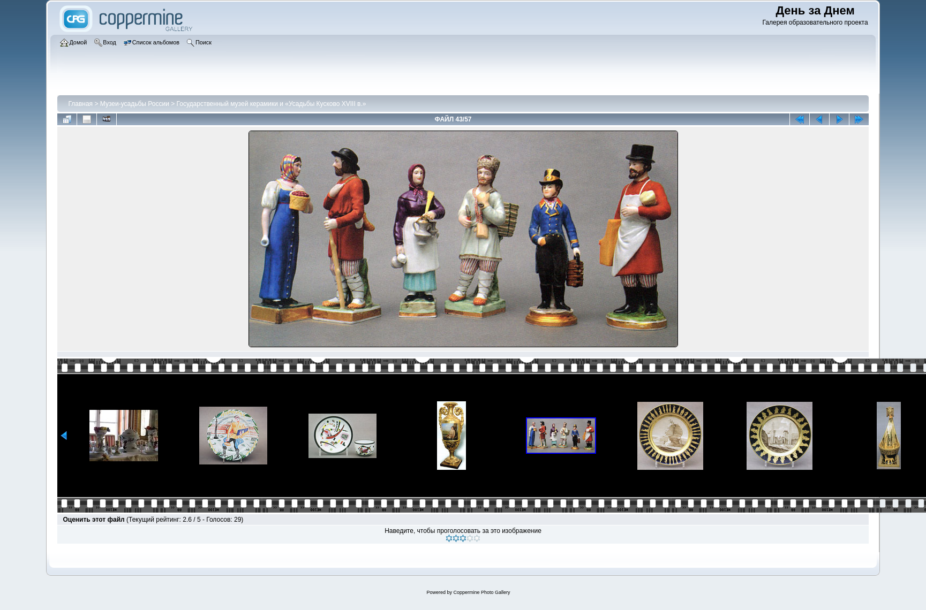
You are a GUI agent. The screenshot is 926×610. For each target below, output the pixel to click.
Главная (80, 104)
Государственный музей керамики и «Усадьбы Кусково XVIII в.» (271, 104)
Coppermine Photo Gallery (481, 592)
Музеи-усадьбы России (134, 104)
